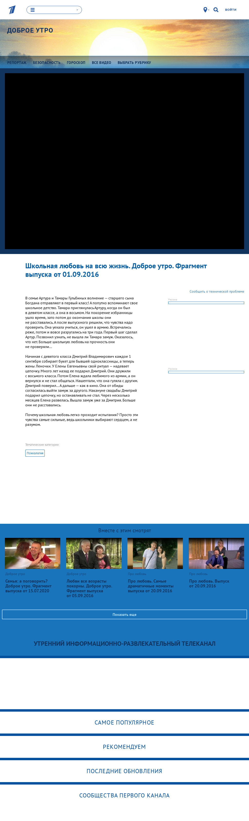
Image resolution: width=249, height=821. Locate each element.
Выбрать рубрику (134, 62)
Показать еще (124, 614)
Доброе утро (30, 30)
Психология (35, 453)
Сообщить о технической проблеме (217, 291)
